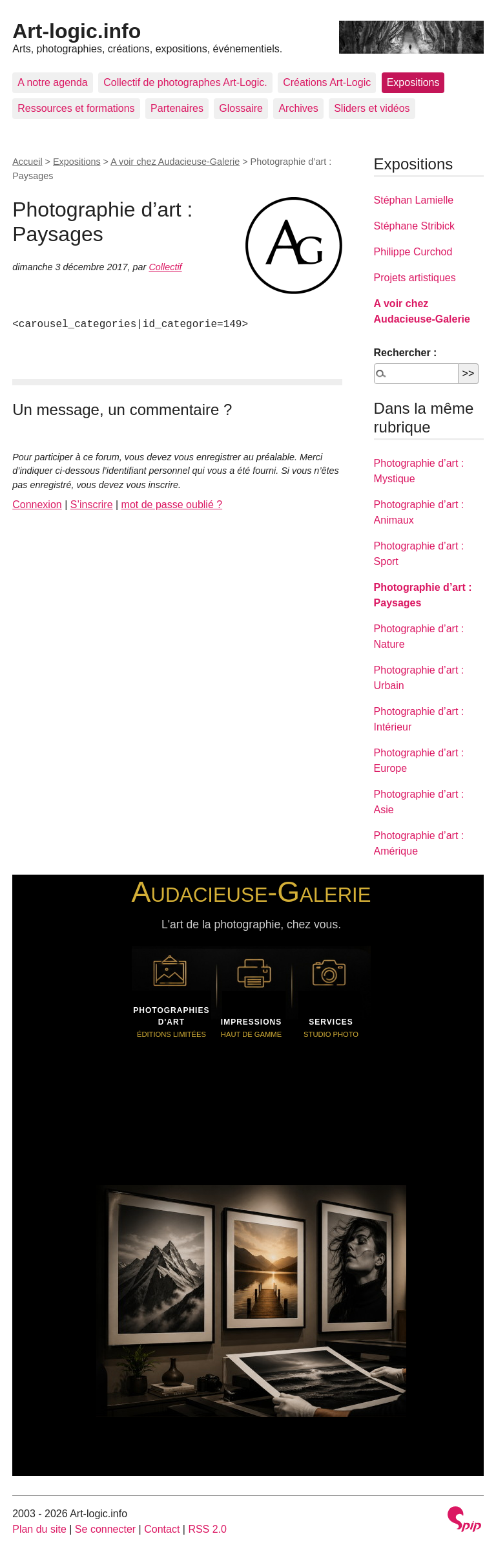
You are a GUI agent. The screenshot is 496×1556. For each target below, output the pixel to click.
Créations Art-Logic (327, 82)
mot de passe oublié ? (172, 504)
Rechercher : (405, 352)
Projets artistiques (415, 277)
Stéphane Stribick (414, 225)
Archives (298, 108)
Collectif (165, 267)
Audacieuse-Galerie (251, 891)
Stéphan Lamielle (414, 200)
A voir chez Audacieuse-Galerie (175, 161)
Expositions (413, 82)
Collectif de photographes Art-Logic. (185, 82)
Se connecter (105, 1529)
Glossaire (241, 108)
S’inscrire (91, 504)
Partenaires (176, 108)
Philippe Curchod (413, 251)
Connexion (37, 504)
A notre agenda (52, 82)
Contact (162, 1529)
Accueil (27, 161)
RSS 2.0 (207, 1529)
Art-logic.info (76, 31)
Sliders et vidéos (371, 108)
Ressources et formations (75, 108)
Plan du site (39, 1529)
